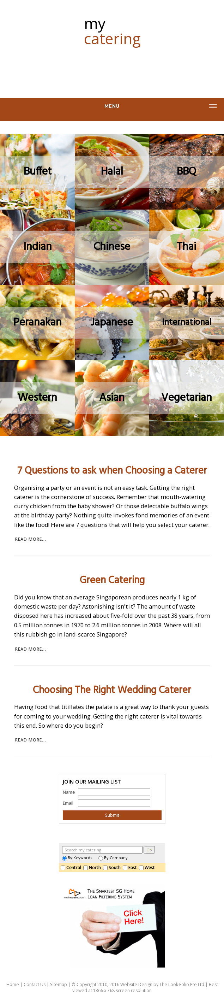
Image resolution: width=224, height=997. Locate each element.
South (113, 867)
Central (72, 867)
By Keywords (77, 857)
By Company (113, 857)
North (93, 867)
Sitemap (58, 984)
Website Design (136, 984)
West (148, 867)
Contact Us (35, 984)
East (131, 867)
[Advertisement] (112, 68)
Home (12, 984)
